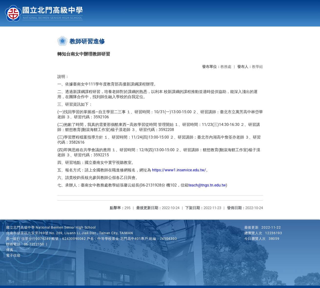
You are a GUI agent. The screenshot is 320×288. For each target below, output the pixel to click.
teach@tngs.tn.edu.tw (207, 185)
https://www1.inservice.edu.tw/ (179, 170)
